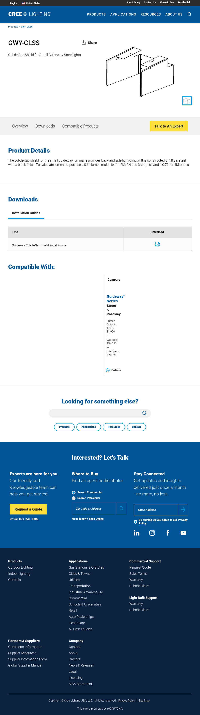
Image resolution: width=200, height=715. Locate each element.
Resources (114, 426)
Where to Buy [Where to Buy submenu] (167, 2)
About (73, 653)
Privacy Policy (126, 700)
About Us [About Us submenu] (174, 14)
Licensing (76, 678)
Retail (73, 610)
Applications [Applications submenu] (123, 14)
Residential (184, 2)
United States (31, 3)
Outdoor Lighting (20, 567)
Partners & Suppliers (24, 641)
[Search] (189, 14)
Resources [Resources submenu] (151, 14)
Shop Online (96, 518)
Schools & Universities (85, 604)
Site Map (144, 700)
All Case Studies (80, 629)
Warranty (136, 580)
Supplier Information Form (27, 659)
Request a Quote (28, 509)
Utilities (74, 580)
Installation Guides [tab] (26, 213)
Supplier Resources (22, 653)
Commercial (78, 598)
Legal (73, 671)
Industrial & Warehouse (86, 592)
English (14, 3)
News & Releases (81, 665)
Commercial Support (145, 561)
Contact (136, 426)
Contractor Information (25, 647)
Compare (109, 279)
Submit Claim (139, 586)
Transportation (80, 586)
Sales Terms (138, 574)
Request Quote (140, 567)
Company (76, 641)
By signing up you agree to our (163, 521)
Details (113, 370)
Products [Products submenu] (96, 14)
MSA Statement (80, 684)
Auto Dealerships (81, 617)
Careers (74, 659)
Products (13, 26)
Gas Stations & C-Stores (86, 567)
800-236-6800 (29, 519)
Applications (88, 426)
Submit (183, 509)
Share (89, 42)
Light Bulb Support (143, 598)
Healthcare (77, 623)
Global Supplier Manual (25, 665)
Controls (14, 580)
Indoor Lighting (19, 574)
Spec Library (133, 2)
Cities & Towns (79, 574)
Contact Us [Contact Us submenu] (150, 2)
